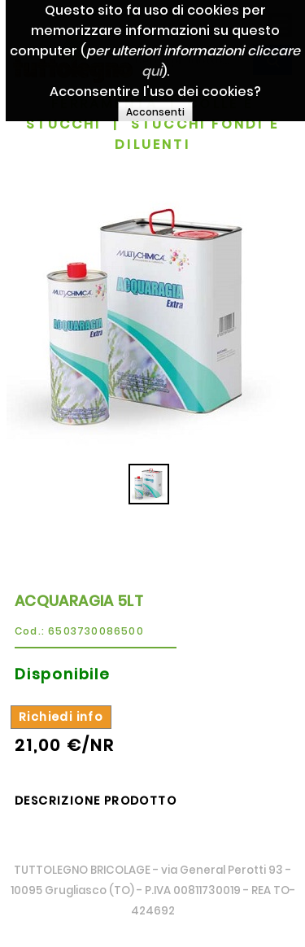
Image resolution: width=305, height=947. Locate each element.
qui (188, 71)
